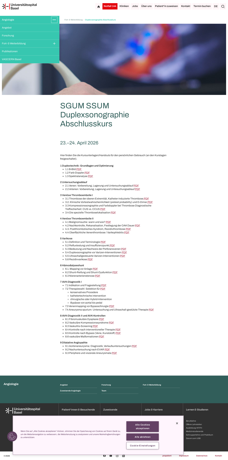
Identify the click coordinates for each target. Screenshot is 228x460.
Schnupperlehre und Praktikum (199, 435)
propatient (166, 456)
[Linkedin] (123, 455)
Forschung (8, 35)
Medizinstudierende (194, 431)
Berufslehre (191, 421)
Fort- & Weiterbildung (14, 43)
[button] (12, 436)
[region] (98, 435)
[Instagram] (117, 455)
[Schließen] (177, 423)
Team (103, 391)
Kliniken (124, 6)
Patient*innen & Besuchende (78, 409)
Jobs (135, 6)
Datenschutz (201, 456)
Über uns (146, 6)
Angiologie (8, 19)
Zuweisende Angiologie (70, 391)
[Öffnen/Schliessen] (54, 20)
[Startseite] (19, 6)
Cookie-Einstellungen (142, 445)
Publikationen (10, 51)
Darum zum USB (193, 438)
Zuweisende (110, 409)
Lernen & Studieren (197, 409)
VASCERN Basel (11, 59)
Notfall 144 (110, 6)
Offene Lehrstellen (194, 424)
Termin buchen (202, 6)
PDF (79, 169)
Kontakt (185, 6)
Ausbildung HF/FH (194, 428)
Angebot (7, 27)
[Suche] (223, 6)
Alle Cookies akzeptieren (142, 426)
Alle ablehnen (142, 437)
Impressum (184, 456)
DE (216, 6)
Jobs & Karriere (154, 409)
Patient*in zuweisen (166, 6)
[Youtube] (111, 455)
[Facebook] (104, 455)
